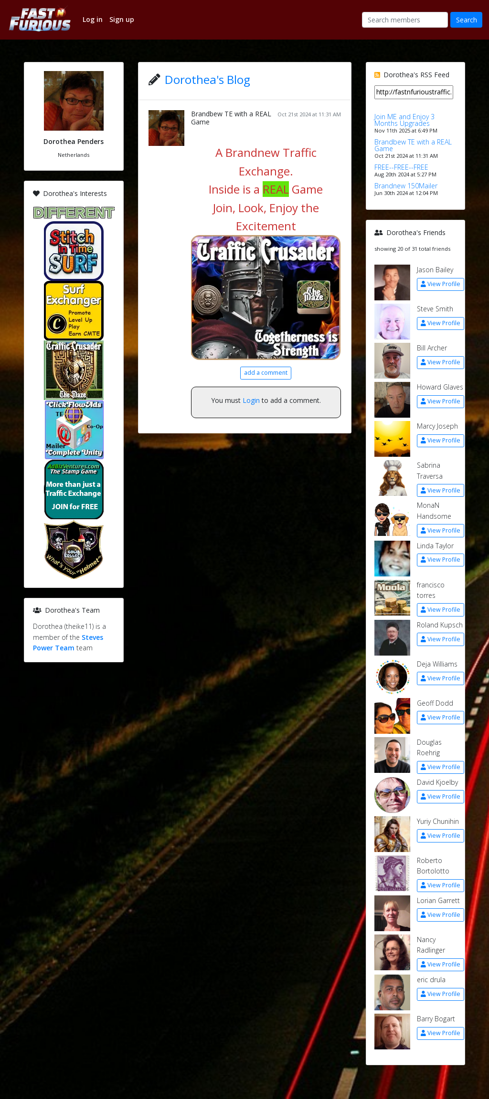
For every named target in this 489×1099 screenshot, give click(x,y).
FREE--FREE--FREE (401, 167)
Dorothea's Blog (207, 79)
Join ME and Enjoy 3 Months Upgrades (404, 120)
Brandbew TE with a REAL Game (231, 117)
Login (251, 400)
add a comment (265, 373)
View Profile (440, 284)
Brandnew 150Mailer (405, 185)
